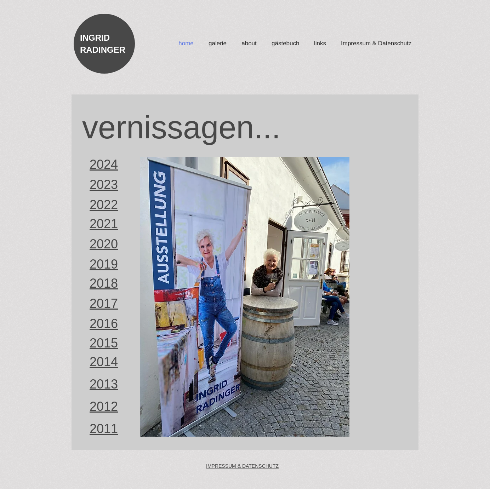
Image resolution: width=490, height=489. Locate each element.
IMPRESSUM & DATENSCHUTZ (242, 466)
